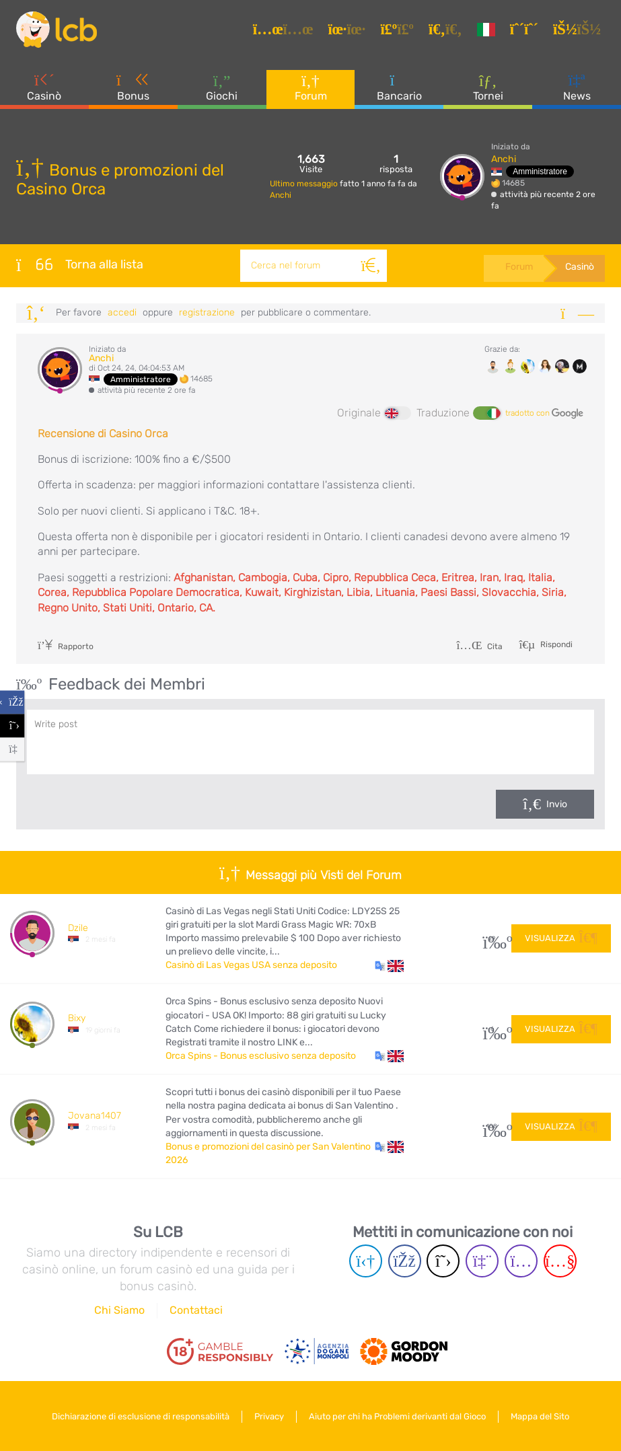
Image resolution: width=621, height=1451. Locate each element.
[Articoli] (285, 29)
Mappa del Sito (540, 1416)
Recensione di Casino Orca (103, 433)
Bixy (76, 1018)
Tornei (488, 86)
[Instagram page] (521, 1260)
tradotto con (544, 413)
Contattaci (196, 1310)
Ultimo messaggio (305, 183)
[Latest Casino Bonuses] (56, 29)
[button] (389, 965)
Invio (556, 804)
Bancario (399, 86)
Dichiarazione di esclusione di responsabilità (140, 1416)
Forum (311, 87)
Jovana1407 (94, 1115)
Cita (479, 646)
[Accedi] (579, 29)
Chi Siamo (119, 1310)
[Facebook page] (404, 1260)
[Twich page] (482, 1260)
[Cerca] (371, 266)
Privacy (269, 1416)
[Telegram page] (365, 1260)
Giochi (222, 87)
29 (492, 938)
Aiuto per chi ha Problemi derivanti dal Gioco (397, 1416)
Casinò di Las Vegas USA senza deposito (251, 965)
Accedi (122, 312)
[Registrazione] (526, 29)
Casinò (44, 86)
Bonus (133, 86)
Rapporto (66, 646)
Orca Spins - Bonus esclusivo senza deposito (261, 1056)
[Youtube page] (560, 1260)
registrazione (207, 312)
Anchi (280, 195)
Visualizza (561, 938)
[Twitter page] (443, 1260)
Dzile (78, 928)
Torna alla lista (79, 264)
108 (492, 1126)
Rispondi (555, 643)
